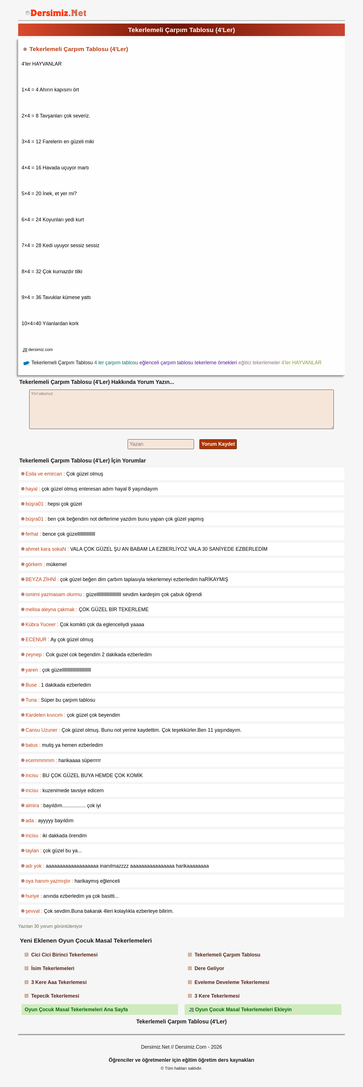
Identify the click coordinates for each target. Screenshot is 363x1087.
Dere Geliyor (209, 968)
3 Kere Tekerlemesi (217, 996)
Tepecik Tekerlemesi (55, 996)
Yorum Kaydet (218, 444)
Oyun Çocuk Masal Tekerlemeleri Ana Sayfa (76, 1009)
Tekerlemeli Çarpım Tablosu (227, 955)
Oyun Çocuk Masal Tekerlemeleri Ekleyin (243, 1009)
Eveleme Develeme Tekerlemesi (232, 982)
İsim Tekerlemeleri (52, 968)
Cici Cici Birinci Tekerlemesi (64, 955)
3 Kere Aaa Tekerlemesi (59, 982)
